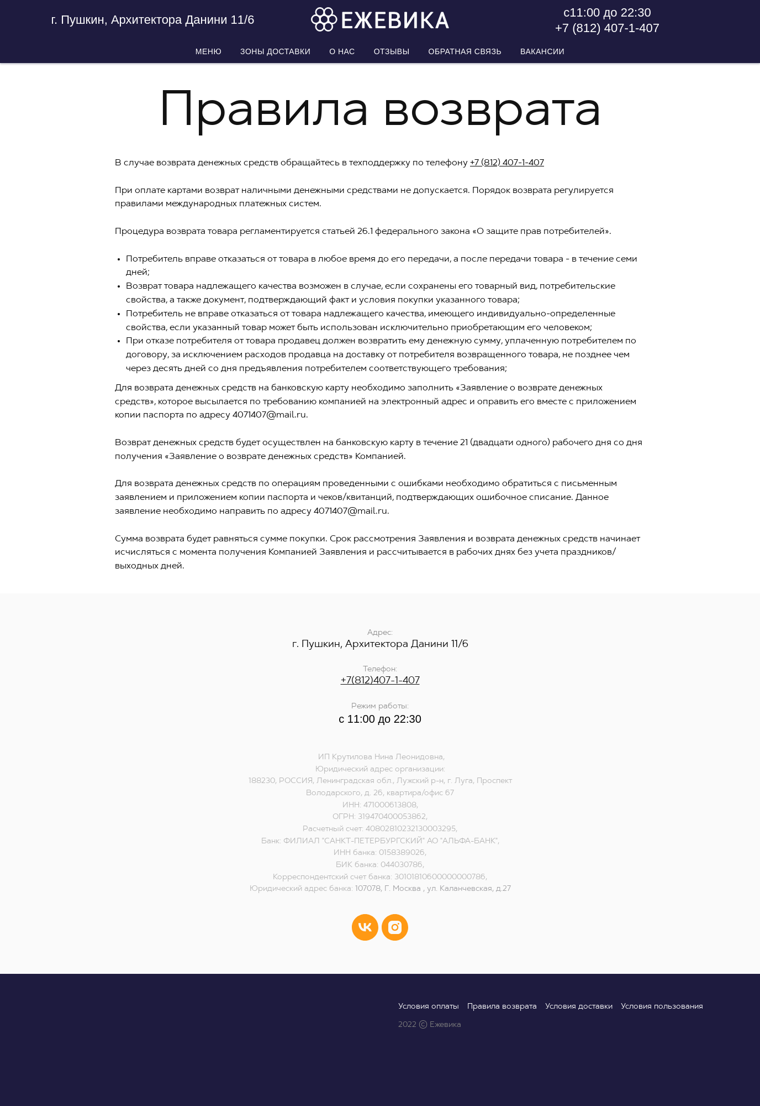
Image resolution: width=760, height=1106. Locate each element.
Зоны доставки (275, 51)
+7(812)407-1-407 (380, 681)
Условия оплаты (428, 1007)
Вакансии (542, 51)
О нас (342, 51)
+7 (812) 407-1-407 (607, 28)
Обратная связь (465, 51)
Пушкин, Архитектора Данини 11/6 (155, 20)
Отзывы (392, 51)
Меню (208, 51)
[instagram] (395, 927)
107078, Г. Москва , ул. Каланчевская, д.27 (433, 889)
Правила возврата (502, 1007)
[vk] (365, 927)
